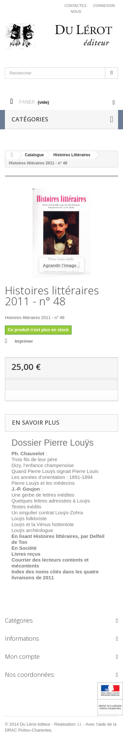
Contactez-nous (76, 8)
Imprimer (24, 341)
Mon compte (22, 656)
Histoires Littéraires (72, 155)
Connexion (104, 6)
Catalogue (34, 155)
